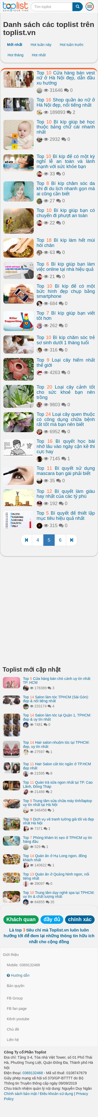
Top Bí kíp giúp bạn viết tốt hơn (66, 316)
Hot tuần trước (72, 45)
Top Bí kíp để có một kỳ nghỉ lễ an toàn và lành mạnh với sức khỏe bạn (66, 161)
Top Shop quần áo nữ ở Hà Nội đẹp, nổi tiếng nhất (66, 102)
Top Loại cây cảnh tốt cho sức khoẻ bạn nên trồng (66, 392)
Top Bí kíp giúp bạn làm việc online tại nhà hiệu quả (66, 266)
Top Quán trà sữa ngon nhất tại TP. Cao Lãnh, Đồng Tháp (58, 784)
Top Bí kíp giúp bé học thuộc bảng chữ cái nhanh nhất (66, 127)
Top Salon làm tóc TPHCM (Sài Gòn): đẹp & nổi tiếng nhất (56, 699)
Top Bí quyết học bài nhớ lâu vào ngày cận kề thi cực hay (66, 446)
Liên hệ (13, 1040)
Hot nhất (39, 55)
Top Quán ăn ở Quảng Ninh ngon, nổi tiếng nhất (56, 876)
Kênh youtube (18, 1019)
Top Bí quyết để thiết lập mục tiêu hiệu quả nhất (66, 516)
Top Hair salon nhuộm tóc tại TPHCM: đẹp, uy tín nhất (56, 744)
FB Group (15, 998)
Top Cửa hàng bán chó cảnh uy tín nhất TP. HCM (56, 681)
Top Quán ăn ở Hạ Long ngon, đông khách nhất (55, 858)
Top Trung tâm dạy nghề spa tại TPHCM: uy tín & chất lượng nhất (59, 895)
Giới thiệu (11, 955)
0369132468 (32, 1073)
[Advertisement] (49, 612)
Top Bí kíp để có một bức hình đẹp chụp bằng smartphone (66, 291)
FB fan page (17, 1008)
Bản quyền (15, 986)
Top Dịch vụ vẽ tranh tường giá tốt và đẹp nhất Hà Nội (58, 821)
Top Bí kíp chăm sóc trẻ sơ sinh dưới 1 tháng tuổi (66, 340)
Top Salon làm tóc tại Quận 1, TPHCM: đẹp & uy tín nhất (57, 717)
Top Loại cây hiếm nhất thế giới (66, 362)
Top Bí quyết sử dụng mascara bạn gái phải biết (66, 471)
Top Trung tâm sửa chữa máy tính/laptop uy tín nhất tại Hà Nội (57, 803)
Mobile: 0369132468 (23, 965)
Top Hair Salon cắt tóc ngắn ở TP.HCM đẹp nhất (57, 766)
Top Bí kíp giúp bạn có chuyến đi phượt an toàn (66, 213)
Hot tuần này (41, 45)
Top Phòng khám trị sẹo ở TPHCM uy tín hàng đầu (57, 840)
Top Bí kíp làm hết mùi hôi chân (66, 243)
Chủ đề (13, 1029)
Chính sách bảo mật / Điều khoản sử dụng (38, 1094)
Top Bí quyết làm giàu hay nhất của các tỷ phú (66, 494)
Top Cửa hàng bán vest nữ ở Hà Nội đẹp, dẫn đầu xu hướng (66, 78)
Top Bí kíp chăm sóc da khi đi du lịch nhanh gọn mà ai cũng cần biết (66, 188)
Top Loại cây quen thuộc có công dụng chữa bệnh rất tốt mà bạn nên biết (66, 419)
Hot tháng (16, 55)
